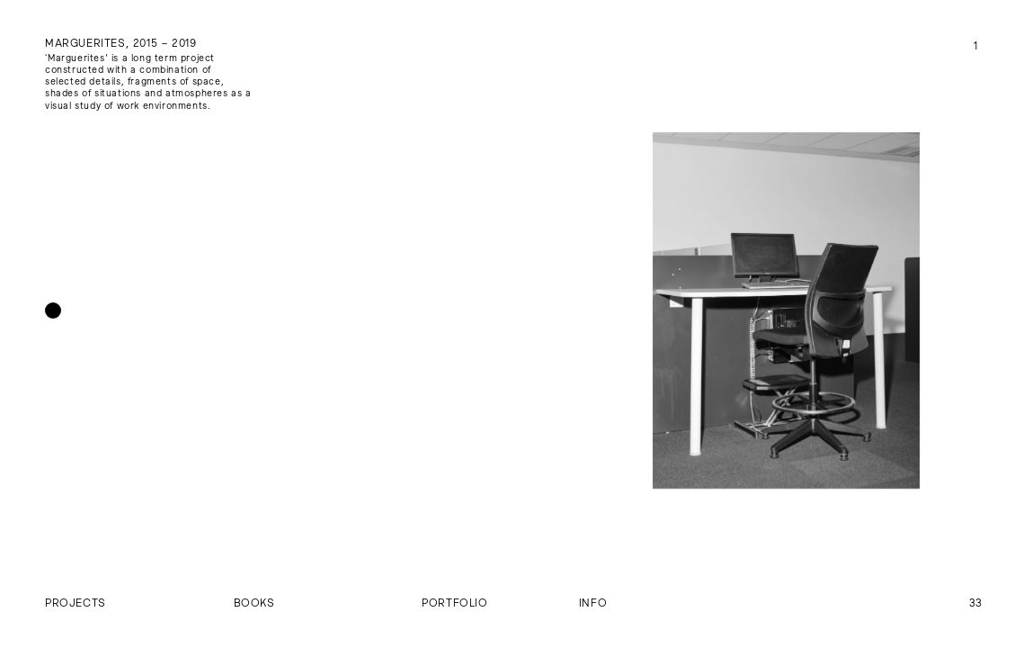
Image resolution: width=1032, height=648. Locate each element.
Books (254, 602)
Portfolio (454, 602)
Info (593, 602)
